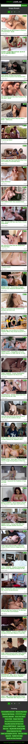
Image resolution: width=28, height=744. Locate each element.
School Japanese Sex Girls (14, 731)
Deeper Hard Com (18, 719)
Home (5, 742)
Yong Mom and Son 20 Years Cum (14, 723)
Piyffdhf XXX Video (17, 736)
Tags (9, 742)
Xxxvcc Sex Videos (20, 716)
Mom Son (5, 728)
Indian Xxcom (21, 726)
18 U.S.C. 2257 (20, 742)
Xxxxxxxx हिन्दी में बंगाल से (9, 726)
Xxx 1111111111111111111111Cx (14, 721)
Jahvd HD (8, 736)
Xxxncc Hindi (8, 719)
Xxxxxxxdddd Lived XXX (7, 711)
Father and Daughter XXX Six (9, 733)
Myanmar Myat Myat (21, 711)
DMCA (13, 742)
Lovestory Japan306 (8, 716)
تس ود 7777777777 (21, 714)
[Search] (11, 5)
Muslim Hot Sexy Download (14, 738)
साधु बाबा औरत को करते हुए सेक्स (17, 728)
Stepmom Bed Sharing (8, 714)
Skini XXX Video (22, 733)
